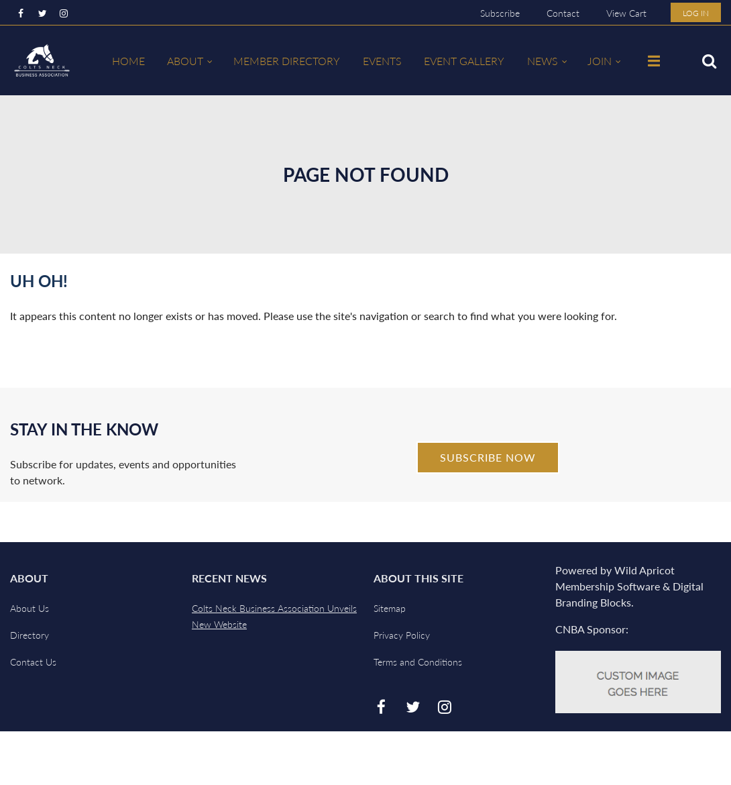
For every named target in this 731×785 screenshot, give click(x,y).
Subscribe (500, 13)
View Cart (626, 13)
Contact (563, 13)
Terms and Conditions (418, 662)
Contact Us (33, 662)
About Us (29, 608)
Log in (696, 13)
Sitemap (390, 608)
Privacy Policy (402, 635)
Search (709, 61)
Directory (29, 635)
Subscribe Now (488, 457)
